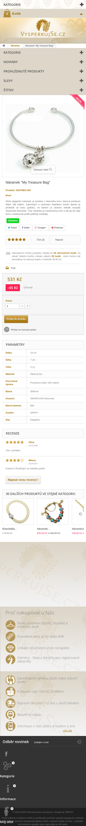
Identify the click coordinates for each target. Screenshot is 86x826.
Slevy (8, 81)
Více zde (67, 730)
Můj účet (6, 822)
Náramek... (43, 528)
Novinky (11, 62)
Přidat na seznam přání (23, 329)
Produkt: (10, 190)
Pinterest (57, 227)
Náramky (15, 45)
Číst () (41, 239)
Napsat (59, 239)
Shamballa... (9, 528)
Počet (9, 300)
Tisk (13, 268)
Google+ (40, 227)
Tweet (12, 227)
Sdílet (26, 227)
